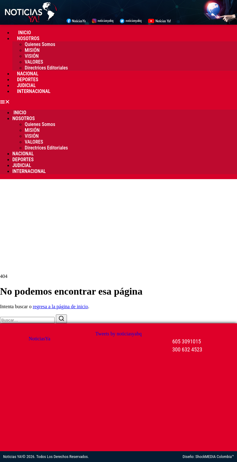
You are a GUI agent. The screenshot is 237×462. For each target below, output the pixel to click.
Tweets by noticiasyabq (118, 333)
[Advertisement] (118, 225)
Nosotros (28, 38)
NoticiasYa (39, 338)
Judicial (26, 85)
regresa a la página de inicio (60, 306)
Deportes (27, 79)
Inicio (24, 33)
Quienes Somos (40, 44)
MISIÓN (32, 50)
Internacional (34, 91)
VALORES (34, 62)
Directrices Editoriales (46, 68)
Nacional (27, 74)
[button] (118, 102)
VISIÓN (32, 56)
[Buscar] (61, 318)
